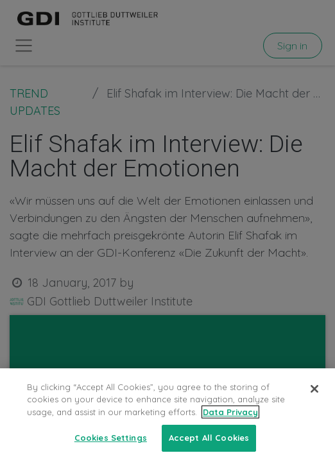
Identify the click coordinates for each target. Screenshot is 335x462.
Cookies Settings (110, 437)
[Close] (314, 389)
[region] (167, 415)
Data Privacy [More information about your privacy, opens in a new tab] (230, 412)
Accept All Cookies (209, 437)
